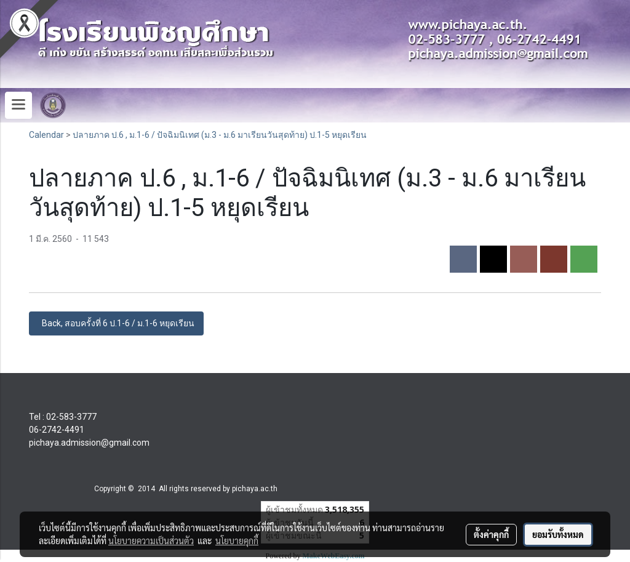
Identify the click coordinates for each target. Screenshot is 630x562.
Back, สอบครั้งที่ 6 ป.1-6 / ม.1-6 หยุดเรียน (116, 323)
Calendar (46, 135)
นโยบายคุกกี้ (236, 540)
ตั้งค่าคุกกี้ (491, 534)
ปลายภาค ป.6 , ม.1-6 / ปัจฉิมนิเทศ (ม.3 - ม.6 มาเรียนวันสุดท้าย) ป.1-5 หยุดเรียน (220, 135)
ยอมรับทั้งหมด (558, 534)
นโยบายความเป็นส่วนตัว (151, 540)
